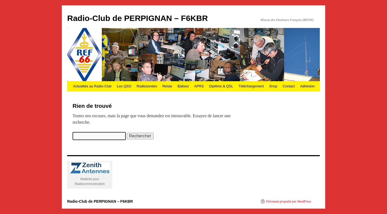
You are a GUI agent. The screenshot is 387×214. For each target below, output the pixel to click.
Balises (183, 86)
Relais (167, 86)
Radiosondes (147, 86)
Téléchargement (251, 86)
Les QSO (124, 86)
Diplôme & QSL (221, 86)
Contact (289, 86)
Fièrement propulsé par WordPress (288, 201)
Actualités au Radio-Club (92, 86)
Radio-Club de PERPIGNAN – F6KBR (137, 18)
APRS (198, 86)
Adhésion (307, 86)
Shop (273, 86)
